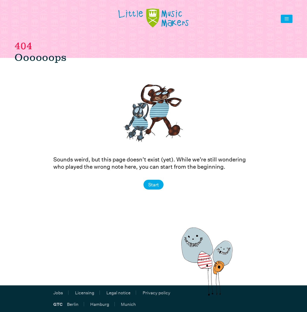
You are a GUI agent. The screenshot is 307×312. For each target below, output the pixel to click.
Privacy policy (156, 292)
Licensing (84, 292)
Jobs (58, 292)
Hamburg (99, 304)
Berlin (72, 304)
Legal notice (118, 292)
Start (153, 184)
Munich (128, 304)
